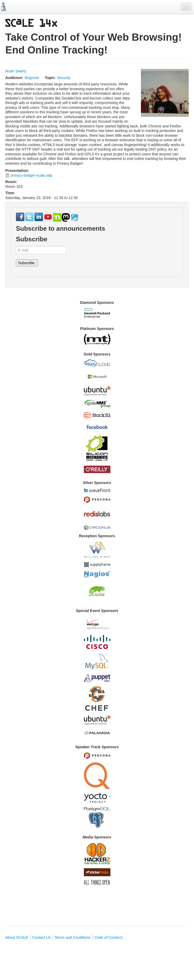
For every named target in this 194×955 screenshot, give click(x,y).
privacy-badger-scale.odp (31, 175)
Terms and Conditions (72, 937)
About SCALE (16, 937)
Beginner (32, 78)
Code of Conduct (108, 937)
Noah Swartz (16, 71)
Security (64, 78)
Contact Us (41, 937)
